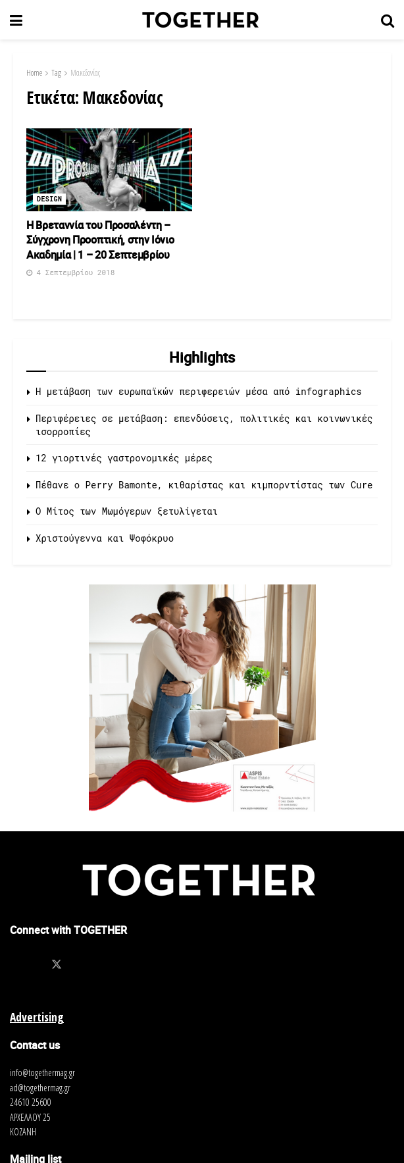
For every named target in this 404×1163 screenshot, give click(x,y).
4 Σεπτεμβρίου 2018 (70, 272)
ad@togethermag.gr (40, 1087)
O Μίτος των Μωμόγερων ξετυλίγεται (127, 511)
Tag (56, 72)
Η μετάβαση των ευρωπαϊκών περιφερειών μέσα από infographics (199, 391)
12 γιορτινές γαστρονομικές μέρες (124, 458)
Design (49, 199)
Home (34, 72)
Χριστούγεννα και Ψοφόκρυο (105, 538)
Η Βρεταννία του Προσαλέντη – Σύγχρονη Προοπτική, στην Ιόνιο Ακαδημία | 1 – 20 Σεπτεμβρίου (100, 240)
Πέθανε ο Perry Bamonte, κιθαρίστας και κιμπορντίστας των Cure (204, 484)
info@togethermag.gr (42, 1072)
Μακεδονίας (85, 72)
